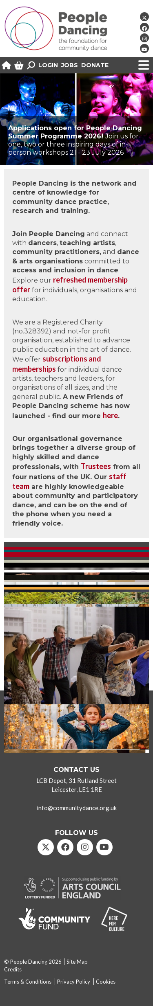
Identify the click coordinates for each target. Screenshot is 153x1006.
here (110, 415)
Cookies (105, 981)
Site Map (77, 961)
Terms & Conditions (27, 981)
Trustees (96, 466)
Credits (13, 969)
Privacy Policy (73, 981)
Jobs (69, 65)
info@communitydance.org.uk (77, 807)
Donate (95, 65)
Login (48, 65)
